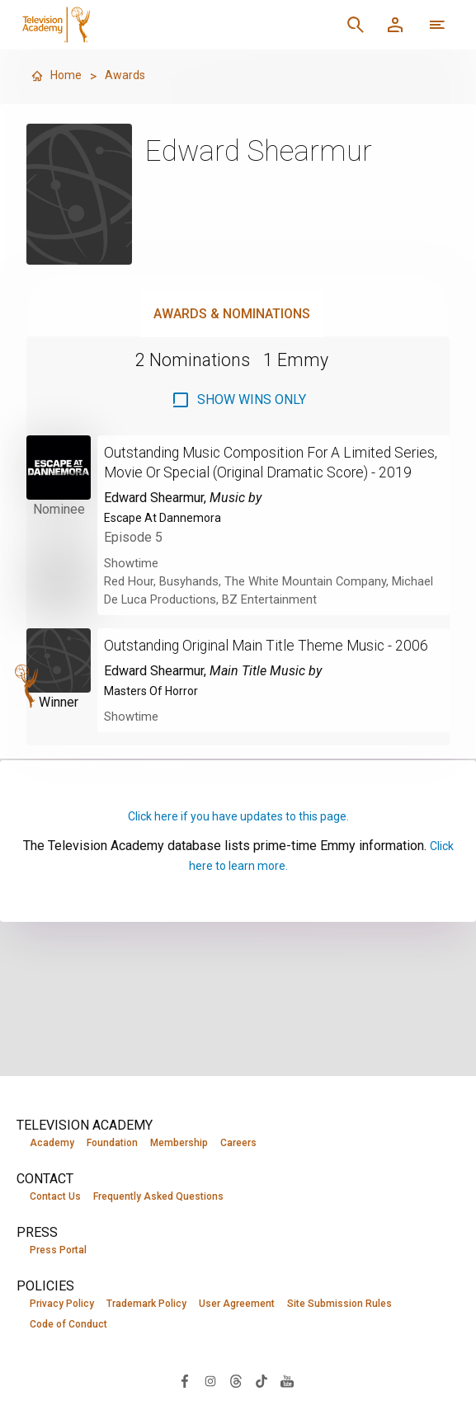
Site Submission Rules (339, 1306)
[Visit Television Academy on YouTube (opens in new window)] (287, 1384)
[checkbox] (238, 400)
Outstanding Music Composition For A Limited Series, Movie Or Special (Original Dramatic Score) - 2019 (269, 471)
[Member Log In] (395, 25)
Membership (179, 1143)
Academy (52, 1143)
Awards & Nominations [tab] (231, 314)
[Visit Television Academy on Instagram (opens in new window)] (210, 1384)
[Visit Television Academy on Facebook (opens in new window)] (185, 1384)
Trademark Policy (146, 1306)
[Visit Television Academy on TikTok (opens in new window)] (261, 1384)
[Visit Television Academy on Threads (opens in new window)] (236, 1384)
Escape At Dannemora (167, 537)
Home (58, 76)
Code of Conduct (68, 1327)
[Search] (355, 25)
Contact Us (55, 1197)
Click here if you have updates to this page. (238, 855)
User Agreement (237, 1306)
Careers (238, 1143)
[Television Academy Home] (141, 24)
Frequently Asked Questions (158, 1197)
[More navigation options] (437, 25)
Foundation (112, 1143)
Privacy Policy (62, 1306)
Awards (130, 76)
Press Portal (58, 1251)
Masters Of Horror (157, 730)
